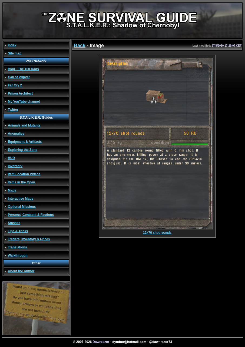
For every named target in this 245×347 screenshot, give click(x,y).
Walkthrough (18, 255)
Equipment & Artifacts (25, 142)
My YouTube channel (24, 101)
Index (12, 45)
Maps (12, 190)
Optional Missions (22, 207)
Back (79, 45)
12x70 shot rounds (157, 231)
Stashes (14, 223)
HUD (11, 158)
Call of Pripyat (19, 77)
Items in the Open (21, 182)
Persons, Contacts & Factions (31, 215)
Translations (17, 247)
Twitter (13, 110)
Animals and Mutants (24, 125)
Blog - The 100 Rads (23, 69)
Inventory (15, 166)
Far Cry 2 (15, 85)
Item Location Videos (24, 174)
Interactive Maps (20, 198)
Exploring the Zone (22, 150)
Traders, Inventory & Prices (29, 239)
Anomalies (16, 133)
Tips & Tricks (18, 231)
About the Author (21, 271)
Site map (14, 53)
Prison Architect (20, 93)
